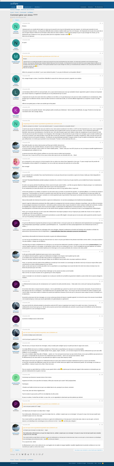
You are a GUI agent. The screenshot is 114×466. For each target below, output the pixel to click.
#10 (102, 172)
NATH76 (14, 17)
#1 (102, 23)
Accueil (13, 7)
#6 (102, 107)
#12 (102, 251)
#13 (102, 281)
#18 (102, 374)
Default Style (14, 463)
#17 (102, 343)
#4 (102, 75)
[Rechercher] (99, 6)
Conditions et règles (81, 463)
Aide (96, 463)
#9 (102, 158)
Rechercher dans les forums (27, 9)
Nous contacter (72, 463)
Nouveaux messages (15, 9)
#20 (102, 424)
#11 (102, 220)
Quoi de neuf (27, 7)
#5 (102, 89)
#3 (102, 53)
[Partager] (100, 23)
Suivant (17, 20)
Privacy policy (90, 463)
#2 (102, 39)
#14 (102, 302)
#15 (102, 316)
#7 (102, 120)
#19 (102, 400)
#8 (102, 142)
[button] (32, 6)
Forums (20, 7)
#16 (102, 329)
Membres (37, 7)
